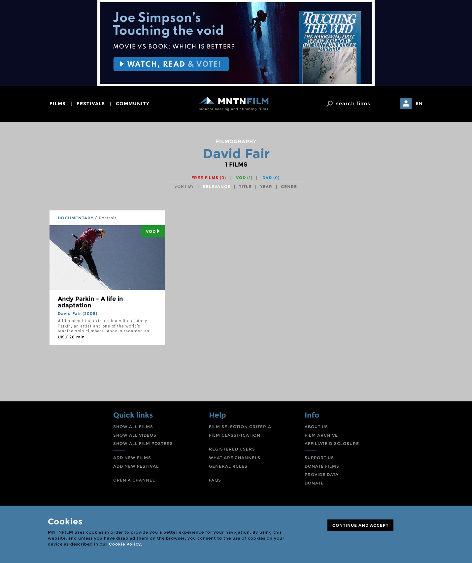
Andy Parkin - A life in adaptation (90, 302)
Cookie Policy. (125, 544)
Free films (208, 177)
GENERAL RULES (228, 466)
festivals (91, 104)
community (133, 104)
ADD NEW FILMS (132, 457)
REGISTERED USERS (232, 449)
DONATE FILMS (322, 466)
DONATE (314, 483)
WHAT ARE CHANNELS (234, 457)
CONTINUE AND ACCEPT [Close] (360, 525)
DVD (271, 177)
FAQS (215, 480)
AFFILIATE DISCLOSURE (332, 443)
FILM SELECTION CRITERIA (240, 426)
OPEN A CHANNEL (134, 480)
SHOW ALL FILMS (133, 426)
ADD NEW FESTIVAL (136, 466)
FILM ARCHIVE (321, 435)
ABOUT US (316, 426)
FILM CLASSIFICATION (234, 435)
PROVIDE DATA (322, 474)
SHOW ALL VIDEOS (134, 435)
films (58, 104)
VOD (244, 177)
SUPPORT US (319, 457)
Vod (153, 231)
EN (419, 103)
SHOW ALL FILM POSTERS (143, 443)
